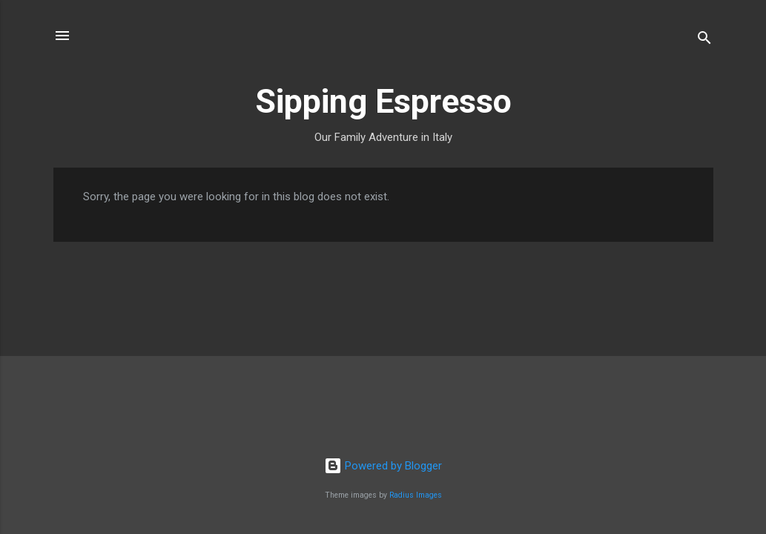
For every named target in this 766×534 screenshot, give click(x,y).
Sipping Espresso (383, 101)
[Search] (704, 40)
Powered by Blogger (383, 465)
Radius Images (415, 495)
